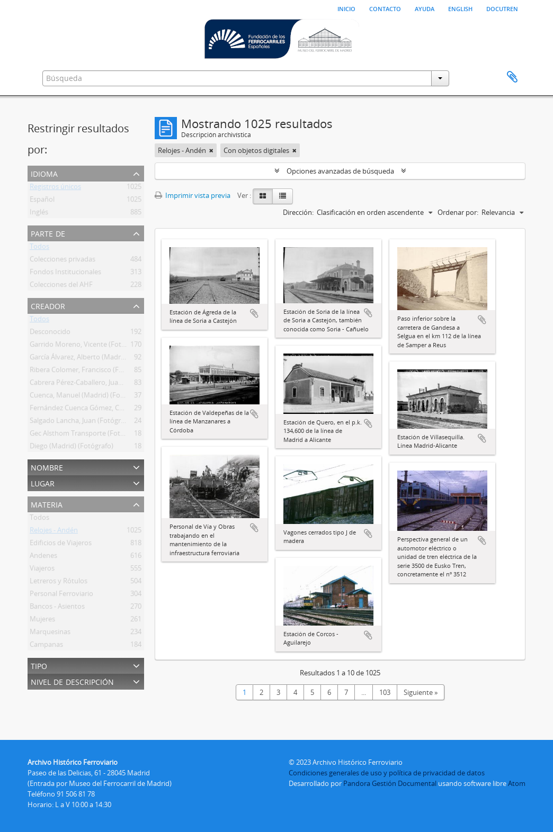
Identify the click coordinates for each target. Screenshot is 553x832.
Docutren (502, 8)
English (460, 8)
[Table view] (282, 196)
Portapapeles (512, 77)
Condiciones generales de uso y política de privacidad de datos (387, 772)
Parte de (48, 232)
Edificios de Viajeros (61, 544)
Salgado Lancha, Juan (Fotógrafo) (81, 422)
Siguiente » (421, 692)
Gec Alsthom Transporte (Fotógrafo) (86, 435)
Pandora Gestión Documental (389, 783)
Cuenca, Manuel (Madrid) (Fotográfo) (88, 397)
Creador (48, 305)
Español (42, 201)
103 (384, 692)
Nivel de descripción (72, 681)
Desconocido (50, 333)
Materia (47, 503)
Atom (516, 783)
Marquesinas (50, 633)
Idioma (44, 173)
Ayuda (424, 8)
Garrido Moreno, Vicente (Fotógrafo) (87, 346)
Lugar (43, 482)
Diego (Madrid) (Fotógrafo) (71, 448)
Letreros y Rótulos (58, 582)
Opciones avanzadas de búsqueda (340, 171)
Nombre (47, 466)
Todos (39, 248)
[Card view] (263, 196)
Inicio (346, 8)
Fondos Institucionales (65, 273)
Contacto (385, 8)
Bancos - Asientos (57, 608)
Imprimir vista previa (192, 195)
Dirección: (298, 212)
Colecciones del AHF (61, 286)
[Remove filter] (211, 150)
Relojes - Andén (54, 532)
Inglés (39, 214)
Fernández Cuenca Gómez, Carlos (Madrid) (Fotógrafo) (115, 409)
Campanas (46, 646)
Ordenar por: (458, 212)
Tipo (39, 665)
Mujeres (42, 621)
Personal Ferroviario (61, 595)
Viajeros (42, 570)
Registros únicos (55, 188)
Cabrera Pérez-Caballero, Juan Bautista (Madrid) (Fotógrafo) (123, 384)
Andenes (43, 557)
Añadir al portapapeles (254, 313)
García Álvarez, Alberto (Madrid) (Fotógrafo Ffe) (103, 359)
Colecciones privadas (62, 261)
